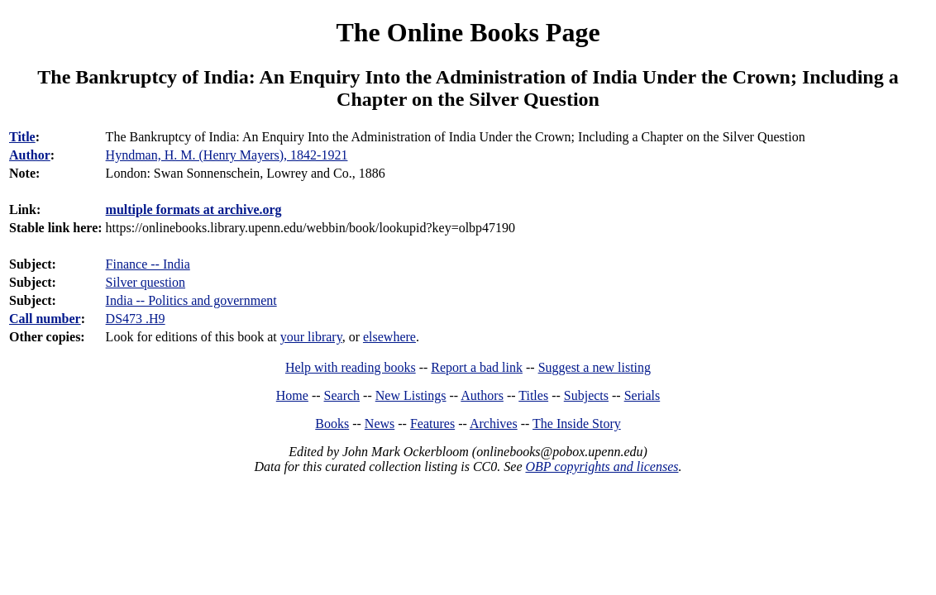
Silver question (145, 282)
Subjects (586, 395)
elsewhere (389, 337)
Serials (642, 395)
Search (342, 395)
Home (292, 395)
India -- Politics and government (191, 300)
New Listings (411, 395)
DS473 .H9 (135, 319)
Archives (494, 423)
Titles (533, 395)
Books (332, 423)
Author (29, 155)
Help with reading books (350, 367)
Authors (482, 395)
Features (432, 423)
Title (22, 137)
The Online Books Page (467, 32)
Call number (45, 319)
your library (311, 337)
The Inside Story (576, 423)
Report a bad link (477, 367)
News (379, 423)
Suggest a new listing (594, 367)
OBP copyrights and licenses (601, 466)
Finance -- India (148, 264)
